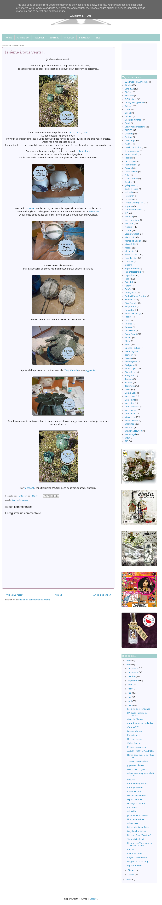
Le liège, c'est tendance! (138, 709)
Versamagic (130, 410)
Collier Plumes (134, 791)
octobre (132, 676)
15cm (85, 132)
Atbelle (128, 85)
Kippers (15, 500)
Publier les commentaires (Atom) (34, 599)
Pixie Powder (131, 303)
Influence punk (134, 853)
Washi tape (130, 424)
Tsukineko (130, 386)
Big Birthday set (134, 865)
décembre (133, 668)
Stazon (128, 358)
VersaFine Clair (132, 406)
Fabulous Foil (131, 164)
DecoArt (129, 133)
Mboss (128, 247)
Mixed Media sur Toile (138, 827)
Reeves (128, 323)
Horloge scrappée (136, 803)
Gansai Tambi (131, 178)
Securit (128, 337)
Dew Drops (130, 140)
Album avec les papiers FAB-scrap (140, 774)
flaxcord (129, 168)
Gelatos (128, 182)
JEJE (126, 213)
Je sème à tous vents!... (138, 815)
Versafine (129, 403)
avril (130, 701)
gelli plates (130, 185)
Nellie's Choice (132, 254)
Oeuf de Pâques (135, 719)
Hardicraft (129, 196)
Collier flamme (134, 743)
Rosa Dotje (130, 330)
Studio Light (130, 368)
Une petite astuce (136, 819)
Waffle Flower (131, 420)
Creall (127, 123)
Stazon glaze (131, 361)
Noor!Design (131, 258)
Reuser (128, 327)
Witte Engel (130, 434)
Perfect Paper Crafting (135, 296)
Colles (128, 112)
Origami (128, 265)
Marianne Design (133, 240)
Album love (132, 823)
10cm (71, 132)
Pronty (128, 316)
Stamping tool (131, 351)
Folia (127, 175)
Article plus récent (14, 594)
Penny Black (130, 292)
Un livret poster (134, 739)
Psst (127, 320)
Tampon (129, 379)
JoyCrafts (129, 223)
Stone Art (94, 211)
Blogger (93, 898)
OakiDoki (129, 261)
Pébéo (128, 289)
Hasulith (129, 199)
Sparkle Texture (132, 348)
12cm (78, 132)
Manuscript (130, 237)
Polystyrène (130, 306)
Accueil (58, 594)
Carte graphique (135, 787)
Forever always (134, 731)
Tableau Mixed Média (137, 761)
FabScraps (130, 161)
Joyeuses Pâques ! (136, 765)
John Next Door (132, 220)
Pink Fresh (130, 299)
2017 (127, 664)
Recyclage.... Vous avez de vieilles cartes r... (139, 844)
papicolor (129, 275)
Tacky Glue (130, 375)
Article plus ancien (102, 594)
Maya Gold (130, 244)
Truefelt (129, 382)
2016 (127, 879)
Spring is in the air (136, 839)
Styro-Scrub (130, 372)
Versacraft (130, 399)
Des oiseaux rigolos (137, 769)
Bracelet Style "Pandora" (139, 835)
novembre (133, 672)
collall (127, 109)
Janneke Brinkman (133, 209)
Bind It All (129, 88)
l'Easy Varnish (71, 370)
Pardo (128, 278)
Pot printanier (134, 735)
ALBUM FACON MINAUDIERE (140, 751)
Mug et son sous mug (137, 861)
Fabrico (128, 157)
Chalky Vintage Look (134, 102)
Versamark (130, 413)
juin (130, 693)
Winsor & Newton (133, 430)
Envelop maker (132, 151)
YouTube (54, 37)
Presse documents (136, 747)
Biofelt (128, 92)
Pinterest (69, 37)
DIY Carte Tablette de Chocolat (137, 714)
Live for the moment (137, 795)
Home (9, 37)
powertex (31, 208)
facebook (29, 487)
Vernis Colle (131, 393)
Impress (129, 206)
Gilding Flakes (131, 189)
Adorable (131, 811)
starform (129, 355)
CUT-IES (128, 130)
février (131, 870)
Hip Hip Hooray (134, 799)
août (130, 684)
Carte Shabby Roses (137, 783)
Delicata (129, 137)
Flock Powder (131, 171)
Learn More (76, 16)
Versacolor (130, 396)
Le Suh (128, 230)
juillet (131, 688)
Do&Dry (128, 144)
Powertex (23, 500)
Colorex (129, 116)
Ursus (128, 389)
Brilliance (129, 95)
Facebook (39, 37)
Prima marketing (132, 313)
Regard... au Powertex (138, 857)
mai (130, 697)
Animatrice (23, 37)
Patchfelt (129, 282)
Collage (128, 106)
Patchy (128, 285)
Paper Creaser (132, 268)
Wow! (127, 437)
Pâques (131, 779)
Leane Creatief (132, 234)
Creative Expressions (135, 126)
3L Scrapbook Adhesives (137, 81)
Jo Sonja (129, 216)
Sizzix (128, 344)
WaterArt (129, 427)
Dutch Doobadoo (133, 147)
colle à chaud (83, 151)
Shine (128, 341)
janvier (131, 874)
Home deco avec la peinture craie (140, 756)
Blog (98, 37)
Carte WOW (133, 727)
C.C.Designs (130, 99)
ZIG (126, 441)
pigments (90, 370)
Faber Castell (131, 154)
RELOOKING (133, 807)
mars (130, 705)
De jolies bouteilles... (137, 831)
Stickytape (130, 365)
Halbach (129, 192)
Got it (90, 16)
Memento (129, 251)
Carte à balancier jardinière (140, 723)
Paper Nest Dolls (133, 271)
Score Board (131, 334)
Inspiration (84, 37)
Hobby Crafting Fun (134, 202)
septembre (133, 680)
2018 (127, 660)
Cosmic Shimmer (133, 119)
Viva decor (130, 417)
